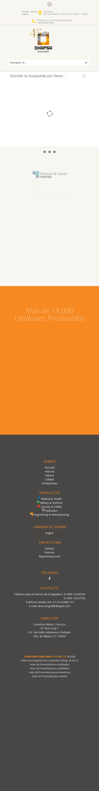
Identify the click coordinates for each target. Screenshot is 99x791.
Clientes (49, 548)
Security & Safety (49, 506)
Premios (50, 552)
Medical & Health (49, 499)
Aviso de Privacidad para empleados (49, 664)
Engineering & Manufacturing (49, 514)
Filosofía (49, 467)
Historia (49, 471)
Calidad (49, 479)
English (24, 14)
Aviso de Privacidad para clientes (49, 676)
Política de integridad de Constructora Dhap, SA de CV (49, 660)
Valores (49, 475)
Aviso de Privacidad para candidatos (49, 668)
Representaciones (49, 556)
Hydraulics (50, 510)
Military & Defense (49, 503)
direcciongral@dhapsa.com (54, 606)
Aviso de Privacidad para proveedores (49, 672)
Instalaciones (49, 483)
